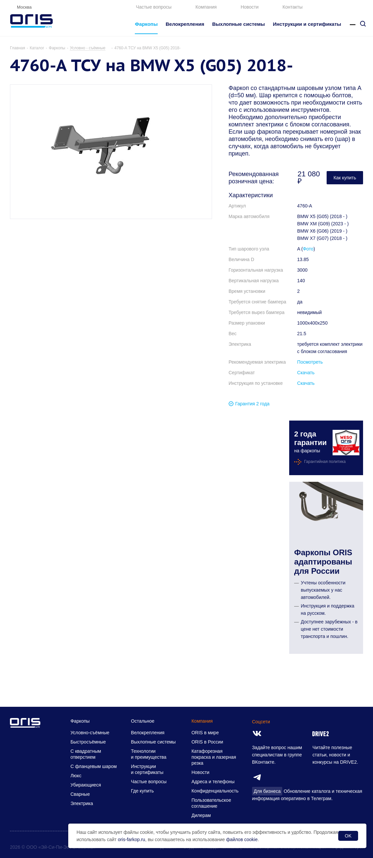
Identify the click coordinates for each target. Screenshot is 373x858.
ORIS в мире (205, 732)
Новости (249, 7)
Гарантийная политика (325, 461)
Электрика (82, 803)
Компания (206, 7)
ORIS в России (207, 742)
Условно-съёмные (90, 732)
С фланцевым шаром (94, 766)
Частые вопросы (154, 7)
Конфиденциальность (215, 790)
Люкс (76, 775)
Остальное (142, 721)
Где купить (142, 790)
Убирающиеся (86, 785)
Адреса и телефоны (213, 781)
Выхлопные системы (153, 742)
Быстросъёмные (88, 742)
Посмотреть (310, 362)
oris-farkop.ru (131, 839)
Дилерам (201, 815)
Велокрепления (147, 732)
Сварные (80, 794)
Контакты (292, 7)
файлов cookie (242, 839)
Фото (308, 248)
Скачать (306, 372)
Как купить (345, 177)
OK (348, 835)
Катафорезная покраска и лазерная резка (213, 757)
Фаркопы (80, 721)
